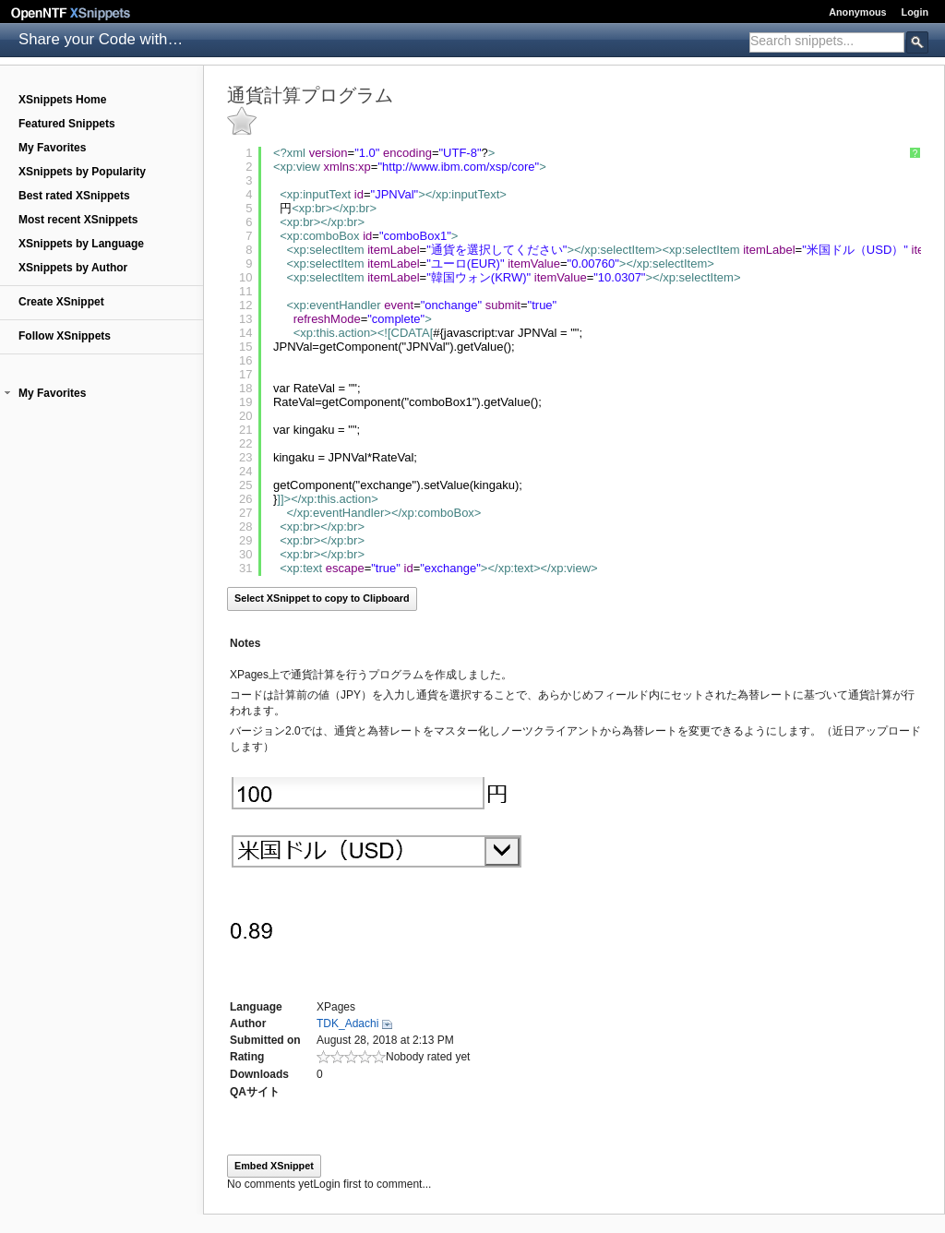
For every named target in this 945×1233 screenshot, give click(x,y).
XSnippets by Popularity (82, 171)
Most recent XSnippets (78, 219)
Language (256, 1006)
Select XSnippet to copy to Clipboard (322, 598)
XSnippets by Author (72, 267)
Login (915, 12)
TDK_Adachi (347, 1023)
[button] (7, 393)
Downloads (259, 1074)
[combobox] (826, 42)
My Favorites (52, 147)
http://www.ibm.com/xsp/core (458, 167)
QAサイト (255, 1091)
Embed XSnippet (274, 1165)
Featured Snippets (66, 123)
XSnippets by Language (81, 243)
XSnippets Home (62, 99)
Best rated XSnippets (74, 195)
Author (248, 1023)
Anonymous (857, 12)
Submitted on (265, 1040)
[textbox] (826, 40)
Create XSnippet (61, 301)
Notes (245, 643)
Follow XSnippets (64, 335)
